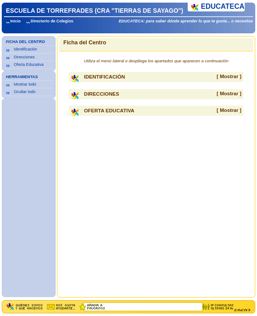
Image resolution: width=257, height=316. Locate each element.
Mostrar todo (25, 84)
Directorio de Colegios (52, 21)
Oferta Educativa (29, 64)
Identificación (25, 49)
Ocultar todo (25, 92)
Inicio (16, 21)
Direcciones (24, 57)
